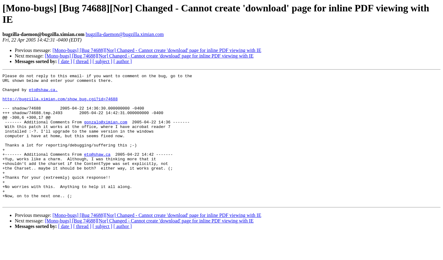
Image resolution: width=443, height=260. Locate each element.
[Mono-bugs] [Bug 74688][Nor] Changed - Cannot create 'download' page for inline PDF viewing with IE (157, 50)
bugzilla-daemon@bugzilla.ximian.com (125, 34)
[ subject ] (102, 61)
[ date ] (65, 61)
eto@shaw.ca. (43, 93)
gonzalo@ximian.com (105, 132)
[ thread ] (82, 61)
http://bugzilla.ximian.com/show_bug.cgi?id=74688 (60, 104)
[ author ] (123, 61)
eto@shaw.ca (97, 171)
